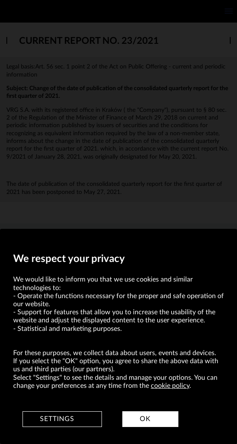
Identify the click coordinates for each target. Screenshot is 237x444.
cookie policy (170, 385)
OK (145, 419)
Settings (57, 419)
